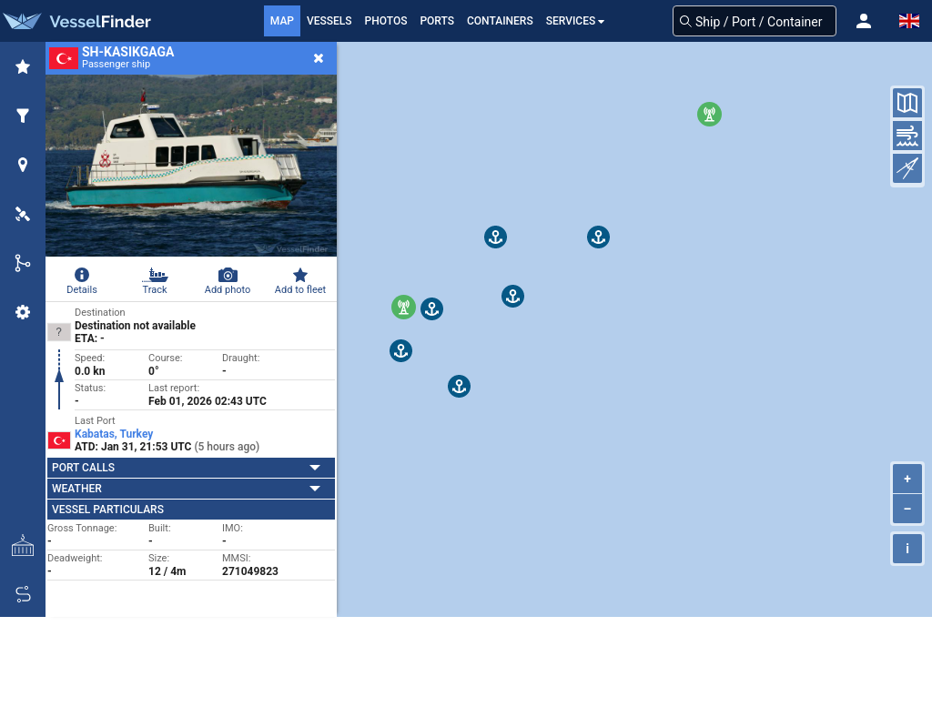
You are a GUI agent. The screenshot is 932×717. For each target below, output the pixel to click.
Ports (437, 21)
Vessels (329, 21)
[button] (863, 21)
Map (282, 21)
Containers (500, 21)
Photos (386, 21)
